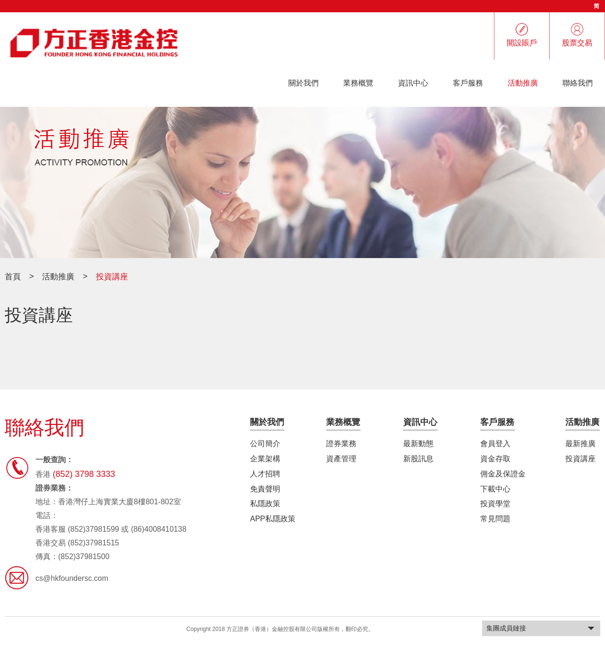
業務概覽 (358, 83)
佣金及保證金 (503, 474)
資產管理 (341, 459)
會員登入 (495, 444)
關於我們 (303, 83)
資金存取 (495, 459)
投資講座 (580, 459)
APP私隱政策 (272, 519)
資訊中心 (413, 83)
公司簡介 (265, 444)
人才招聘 (265, 474)
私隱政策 (265, 504)
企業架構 (265, 459)
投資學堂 (495, 504)
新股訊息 (418, 459)
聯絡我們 (577, 83)
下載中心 (495, 488)
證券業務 (341, 444)
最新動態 (418, 444)
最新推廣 (580, 444)
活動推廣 (523, 83)
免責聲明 (265, 488)
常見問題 (495, 519)
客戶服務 (468, 83)
